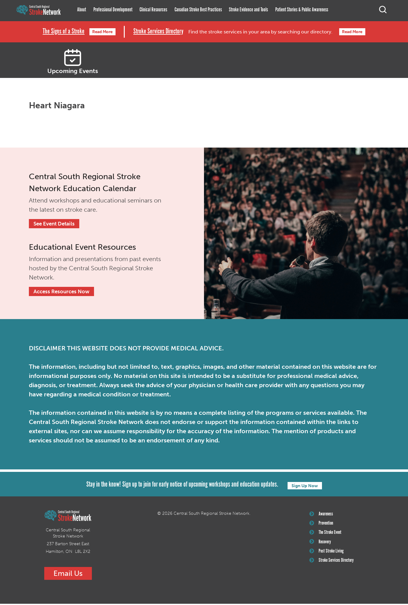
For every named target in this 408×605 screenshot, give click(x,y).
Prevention (322, 526)
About (81, 9)
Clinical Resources (153, 9)
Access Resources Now (62, 292)
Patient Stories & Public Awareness (301, 9)
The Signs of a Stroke (57, 31)
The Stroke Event (327, 536)
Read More (101, 32)
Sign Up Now (305, 486)
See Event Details (55, 224)
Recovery (321, 546)
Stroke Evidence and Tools (248, 9)
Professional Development (112, 9)
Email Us (68, 574)
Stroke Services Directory (158, 31)
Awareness (322, 515)
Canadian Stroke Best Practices (198, 9)
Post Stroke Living (328, 557)
